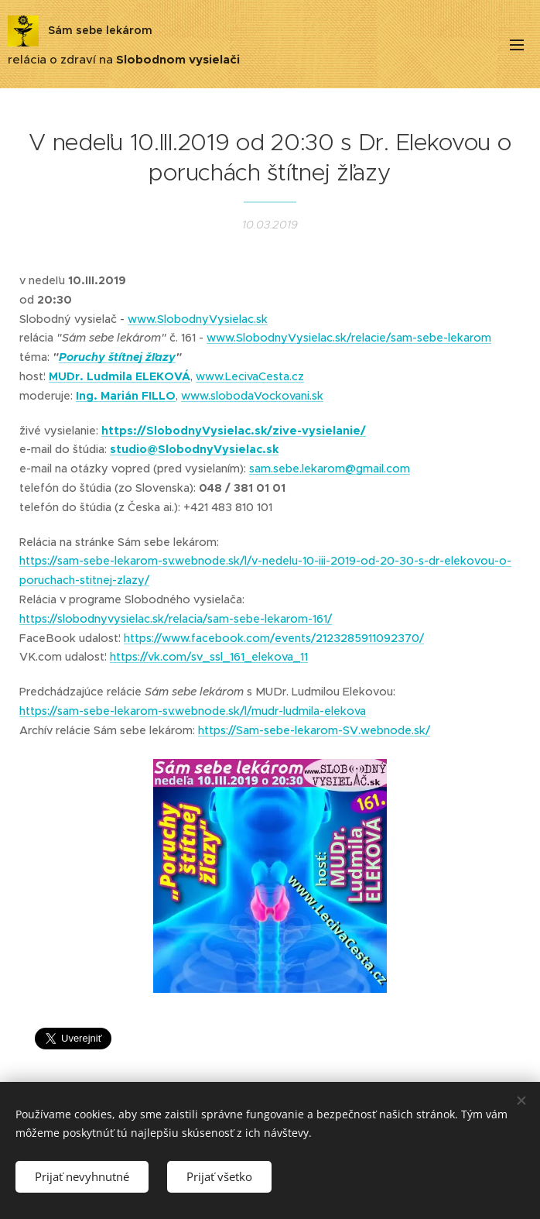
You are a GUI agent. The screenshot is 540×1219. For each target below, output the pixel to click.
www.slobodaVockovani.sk (252, 396)
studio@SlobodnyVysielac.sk (194, 449)
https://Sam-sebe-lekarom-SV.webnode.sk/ (314, 730)
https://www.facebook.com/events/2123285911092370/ (274, 637)
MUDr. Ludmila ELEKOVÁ (119, 376)
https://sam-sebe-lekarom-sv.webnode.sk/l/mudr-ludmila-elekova (192, 711)
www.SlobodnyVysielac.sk (198, 318)
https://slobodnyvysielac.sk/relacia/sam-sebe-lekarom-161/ (175, 619)
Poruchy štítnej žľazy (117, 357)
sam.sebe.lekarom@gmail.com (329, 469)
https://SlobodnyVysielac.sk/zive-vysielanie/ (233, 430)
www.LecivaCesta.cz (250, 376)
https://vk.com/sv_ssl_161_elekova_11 (209, 657)
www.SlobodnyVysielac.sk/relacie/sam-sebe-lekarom (349, 338)
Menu (517, 45)
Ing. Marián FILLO (126, 396)
